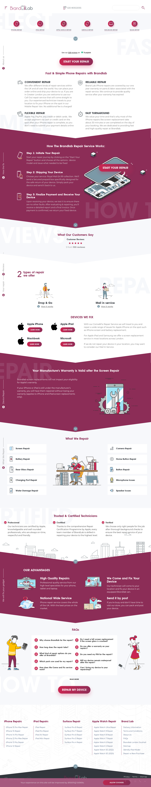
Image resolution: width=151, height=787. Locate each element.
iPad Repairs (40, 725)
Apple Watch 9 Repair (103, 735)
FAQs (125, 742)
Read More (74, 682)
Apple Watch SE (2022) (104, 754)
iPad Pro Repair (42, 735)
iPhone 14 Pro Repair (15, 739)
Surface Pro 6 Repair (73, 739)
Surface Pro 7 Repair (73, 735)
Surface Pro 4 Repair (74, 746)
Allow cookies (117, 783)
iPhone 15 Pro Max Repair (17, 731)
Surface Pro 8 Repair (73, 731)
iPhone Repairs (13, 725)
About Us (127, 739)
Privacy (126, 777)
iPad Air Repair (41, 739)
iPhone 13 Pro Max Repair (17, 742)
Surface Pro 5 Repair (73, 742)
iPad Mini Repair (42, 742)
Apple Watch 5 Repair (103, 750)
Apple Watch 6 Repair (103, 746)
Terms (134, 777)
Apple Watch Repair (104, 725)
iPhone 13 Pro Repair (15, 746)
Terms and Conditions (132, 735)
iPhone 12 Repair (13, 750)
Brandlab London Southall (134, 746)
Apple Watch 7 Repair (103, 742)
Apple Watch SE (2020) (104, 757)
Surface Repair (71, 725)
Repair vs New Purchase (133, 757)
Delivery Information (132, 731)
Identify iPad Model (131, 754)
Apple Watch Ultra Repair (105, 731)
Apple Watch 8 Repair (103, 739)
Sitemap (127, 750)
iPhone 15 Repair (13, 735)
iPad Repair (40, 731)
